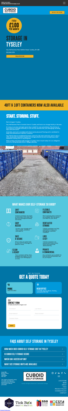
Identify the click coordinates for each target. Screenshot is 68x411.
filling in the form (32, 142)
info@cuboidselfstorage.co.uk (10, 3)
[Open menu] (64, 3)
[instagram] (52, 373)
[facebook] (62, 373)
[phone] (65, 373)
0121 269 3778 (10, 52)
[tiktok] (55, 373)
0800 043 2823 (5, 2)
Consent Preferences (5, 410)
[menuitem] (59, 381)
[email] (58, 376)
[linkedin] (58, 373)
